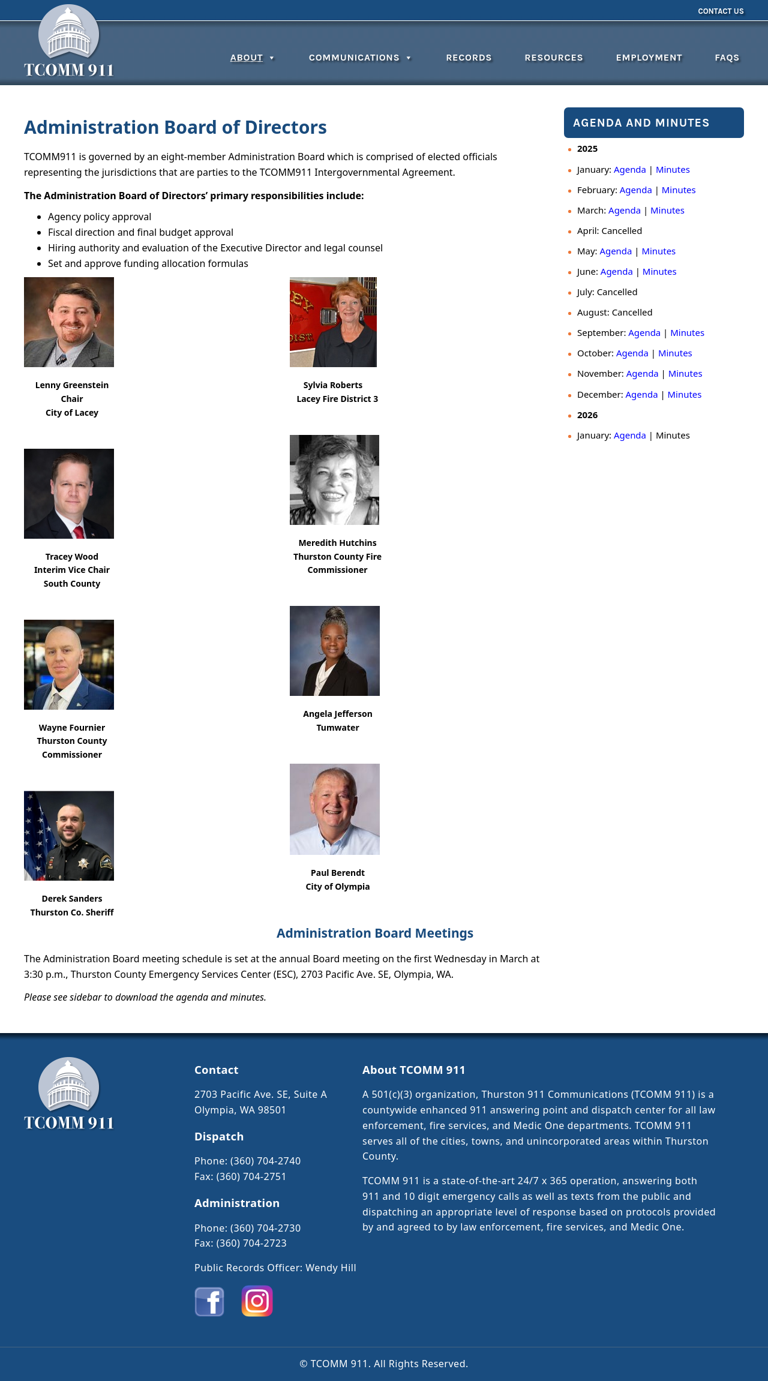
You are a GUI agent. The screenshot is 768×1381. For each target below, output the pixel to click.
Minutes (673, 169)
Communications (361, 57)
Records (469, 57)
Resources (553, 57)
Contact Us (721, 11)
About (253, 57)
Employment (649, 57)
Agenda (630, 169)
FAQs (727, 57)
